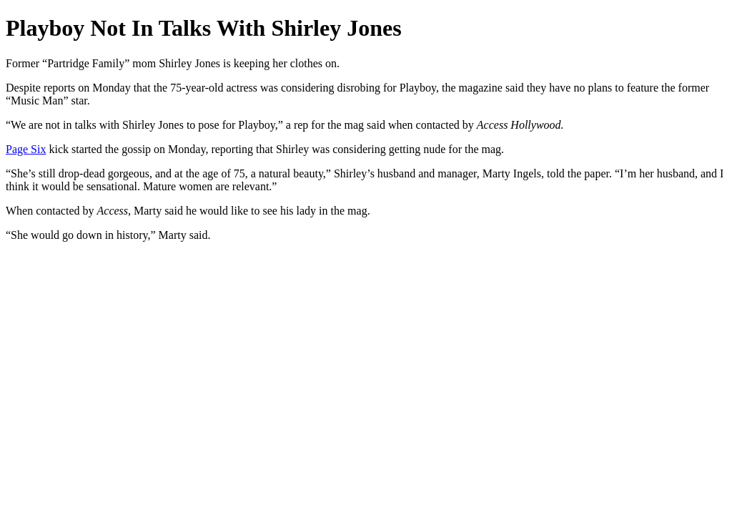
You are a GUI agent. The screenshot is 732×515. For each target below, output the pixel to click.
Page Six (26, 149)
